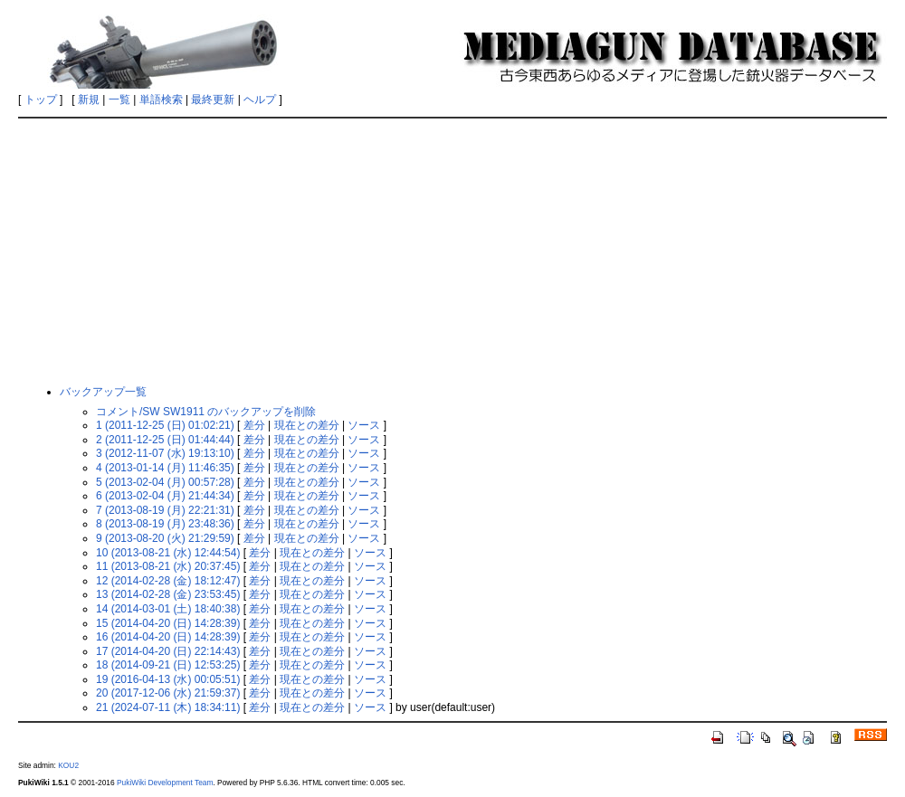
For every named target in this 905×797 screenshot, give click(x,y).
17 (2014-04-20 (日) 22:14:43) (168, 651)
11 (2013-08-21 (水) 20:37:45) (168, 566)
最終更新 (212, 99)
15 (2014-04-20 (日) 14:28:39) (168, 623)
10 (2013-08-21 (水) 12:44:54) (168, 552)
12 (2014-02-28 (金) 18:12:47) (168, 580)
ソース (364, 425)
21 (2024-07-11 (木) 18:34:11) (168, 707)
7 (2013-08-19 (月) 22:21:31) (165, 510)
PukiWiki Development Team (165, 782)
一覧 (119, 99)
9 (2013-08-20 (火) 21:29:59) (165, 538)
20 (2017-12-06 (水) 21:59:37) (168, 693)
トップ (40, 99)
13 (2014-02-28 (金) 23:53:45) (168, 594)
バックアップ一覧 (103, 391)
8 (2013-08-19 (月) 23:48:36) (165, 523)
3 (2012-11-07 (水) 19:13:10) (165, 453)
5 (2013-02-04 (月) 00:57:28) (165, 482)
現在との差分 (306, 425)
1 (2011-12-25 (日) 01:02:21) (165, 425)
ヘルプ (259, 99)
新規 (89, 99)
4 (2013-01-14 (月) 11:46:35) (165, 467)
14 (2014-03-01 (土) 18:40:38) (168, 608)
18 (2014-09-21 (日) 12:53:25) (168, 665)
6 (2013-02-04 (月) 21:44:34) (165, 495)
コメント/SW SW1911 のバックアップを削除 (206, 411)
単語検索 (161, 99)
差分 (254, 425)
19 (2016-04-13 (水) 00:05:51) (168, 679)
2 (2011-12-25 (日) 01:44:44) (165, 439)
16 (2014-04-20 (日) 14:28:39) (168, 637)
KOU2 (68, 765)
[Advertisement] (453, 250)
